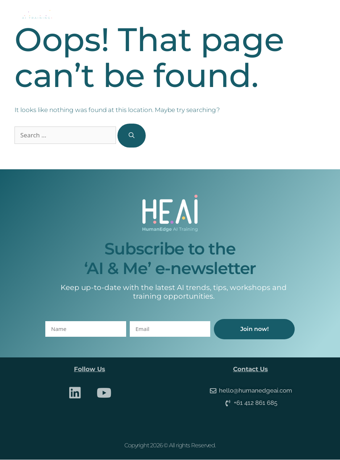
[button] (316, 14)
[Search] (131, 136)
